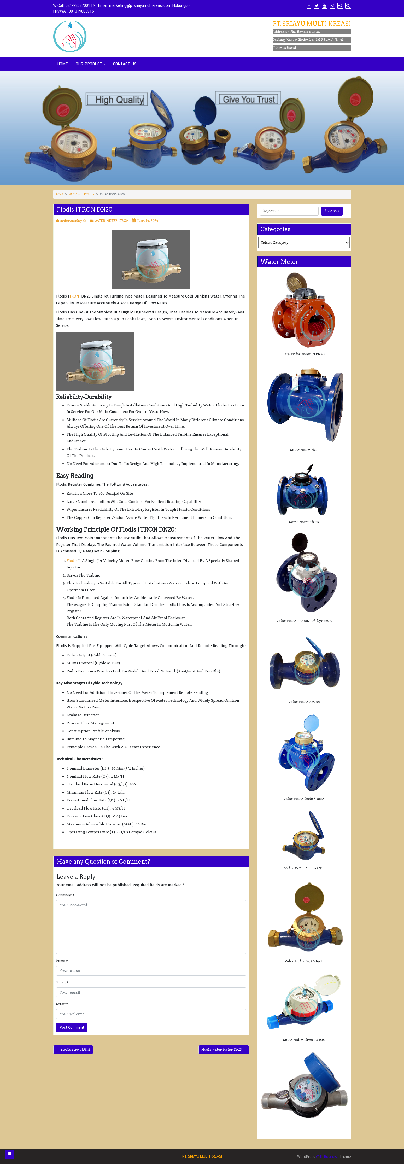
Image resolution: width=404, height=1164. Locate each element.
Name (62, 960)
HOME (62, 64)
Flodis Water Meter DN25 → (223, 1049)
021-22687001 (78, 5)
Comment (65, 895)
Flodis (72, 560)
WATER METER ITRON (81, 194)
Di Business (327, 1157)
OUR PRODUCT (89, 64)
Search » (332, 210)
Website (62, 1004)
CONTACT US (125, 64)
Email (62, 982)
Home (59, 194)
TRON (74, 296)
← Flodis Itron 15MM (73, 1049)
